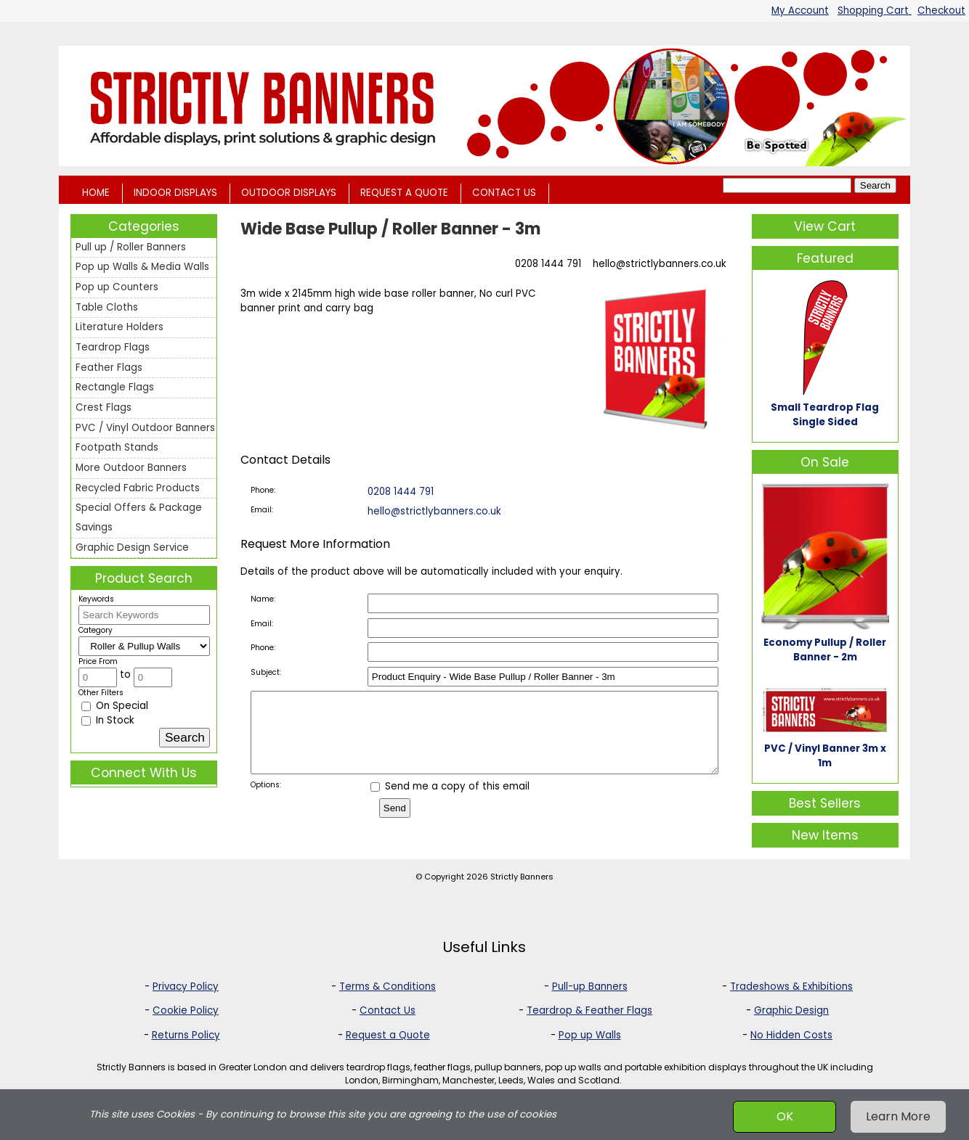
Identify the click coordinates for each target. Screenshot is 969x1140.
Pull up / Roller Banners (131, 247)
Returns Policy (186, 1035)
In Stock (107, 720)
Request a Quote (388, 1035)
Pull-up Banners (590, 987)
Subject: (266, 672)
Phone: (263, 490)
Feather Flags (109, 367)
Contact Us (387, 1011)
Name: (263, 599)
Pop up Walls (590, 1035)
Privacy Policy (186, 987)
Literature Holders (119, 327)
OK (785, 1116)
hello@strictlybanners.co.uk (659, 264)
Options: (266, 800)
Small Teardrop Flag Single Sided (825, 415)
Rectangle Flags (115, 387)
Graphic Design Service (132, 547)
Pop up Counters (117, 287)
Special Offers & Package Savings (139, 517)
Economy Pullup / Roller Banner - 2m (824, 650)
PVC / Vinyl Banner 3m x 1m (825, 756)
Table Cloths (107, 307)
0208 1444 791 (548, 264)
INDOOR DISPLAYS (175, 193)
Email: (262, 509)
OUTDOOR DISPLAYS (288, 193)
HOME (96, 193)
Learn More (898, 1116)
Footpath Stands (117, 447)
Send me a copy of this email (450, 801)
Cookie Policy (186, 1011)
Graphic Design (791, 1011)
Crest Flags (103, 407)
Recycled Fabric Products (138, 488)
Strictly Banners (522, 877)
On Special (114, 706)
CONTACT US (504, 193)
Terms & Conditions (387, 987)
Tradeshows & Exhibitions (791, 987)
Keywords (96, 599)
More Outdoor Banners (131, 468)
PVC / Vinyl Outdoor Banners (145, 428)
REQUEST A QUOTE (404, 193)
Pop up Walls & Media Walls (142, 267)
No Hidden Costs (791, 1035)
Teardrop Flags (113, 347)
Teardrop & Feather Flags (589, 1011)
